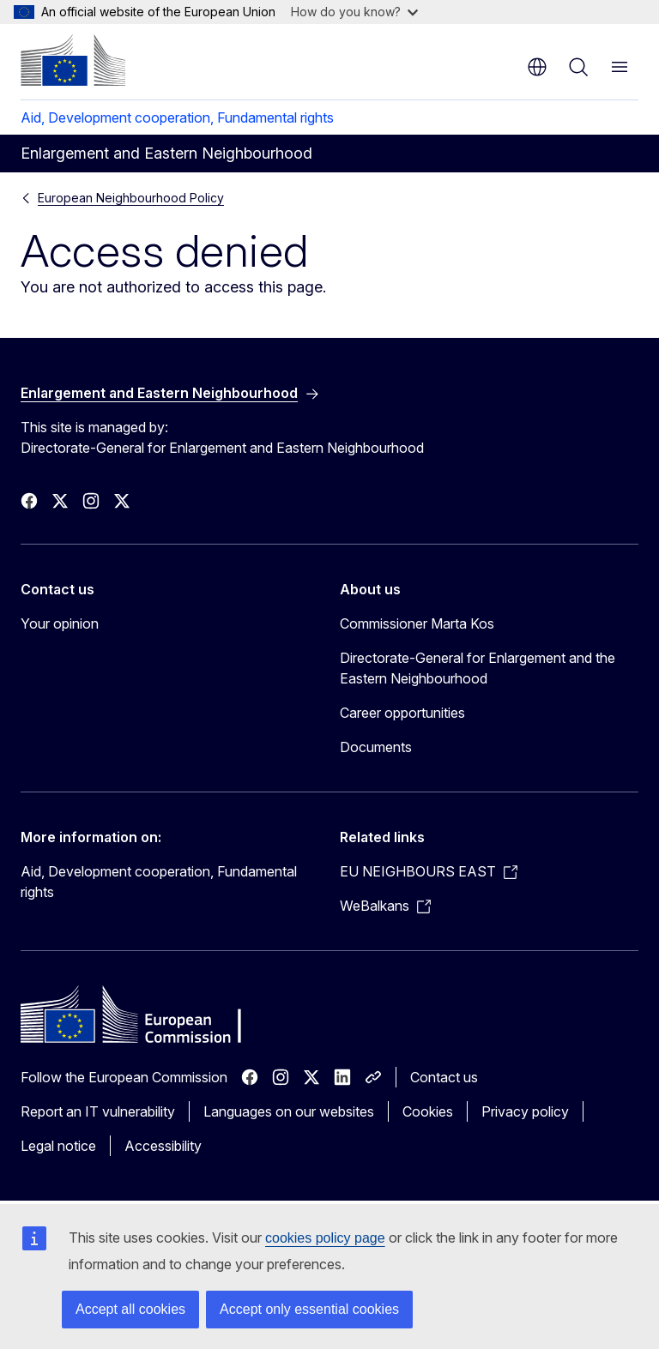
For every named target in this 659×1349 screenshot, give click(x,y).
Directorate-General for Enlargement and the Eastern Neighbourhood (477, 668)
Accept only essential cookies (309, 1309)
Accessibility (163, 1145)
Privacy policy (525, 1111)
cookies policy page (325, 1238)
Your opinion (60, 623)
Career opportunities (402, 712)
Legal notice (58, 1145)
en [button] (537, 67)
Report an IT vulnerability (98, 1111)
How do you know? (354, 11)
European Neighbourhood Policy (131, 197)
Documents (376, 747)
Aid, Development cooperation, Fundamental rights (177, 117)
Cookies (427, 1111)
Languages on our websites (288, 1111)
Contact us (444, 1077)
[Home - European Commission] (73, 60)
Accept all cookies (130, 1309)
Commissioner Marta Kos (417, 623)
